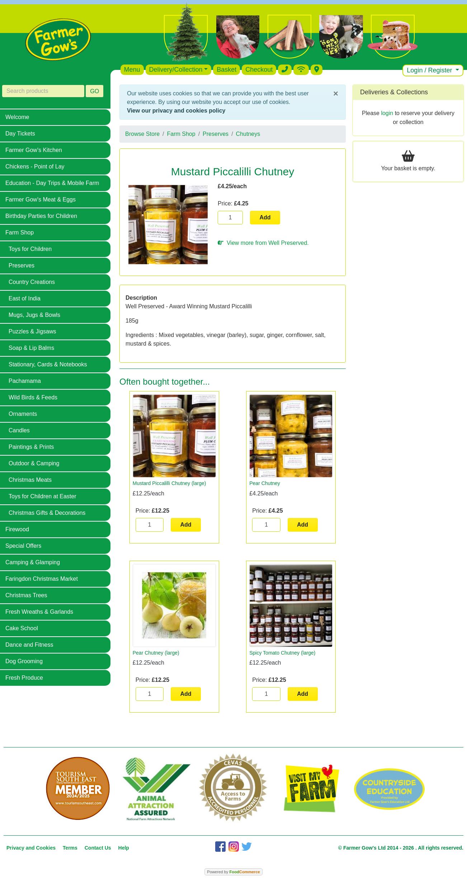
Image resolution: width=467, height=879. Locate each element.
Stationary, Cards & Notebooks (48, 364)
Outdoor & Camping (34, 463)
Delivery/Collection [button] (176, 69)
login (387, 113)
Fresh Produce (24, 678)
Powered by (233, 872)
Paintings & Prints (31, 447)
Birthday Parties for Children (41, 216)
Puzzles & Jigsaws (32, 331)
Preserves (21, 265)
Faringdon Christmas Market (41, 579)
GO (94, 91)
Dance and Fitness (29, 645)
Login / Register (430, 70)
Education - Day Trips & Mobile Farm (52, 183)
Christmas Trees (26, 595)
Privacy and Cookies (31, 848)
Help (123, 848)
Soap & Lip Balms (31, 348)
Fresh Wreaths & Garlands (39, 612)
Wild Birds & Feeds (33, 397)
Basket (226, 69)
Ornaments (23, 414)
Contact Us (98, 848)
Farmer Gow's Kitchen (33, 150)
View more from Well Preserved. (263, 243)
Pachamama (25, 381)
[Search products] (43, 91)
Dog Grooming (24, 661)
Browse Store (142, 134)
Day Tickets (20, 133)
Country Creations (32, 282)
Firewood (17, 529)
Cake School (21, 628)
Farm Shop (19, 232)
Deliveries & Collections (394, 92)
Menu (132, 69)
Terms (70, 848)
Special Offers (23, 546)
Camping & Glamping (32, 562)
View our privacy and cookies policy (176, 111)
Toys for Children (30, 249)
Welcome (17, 117)
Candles (19, 430)
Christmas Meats (30, 480)
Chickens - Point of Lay (35, 166)
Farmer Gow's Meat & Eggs (40, 199)
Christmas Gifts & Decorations (47, 513)
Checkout (259, 69)
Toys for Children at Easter (42, 496)
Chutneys (248, 134)
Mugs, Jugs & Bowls (34, 315)
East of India (25, 298)
